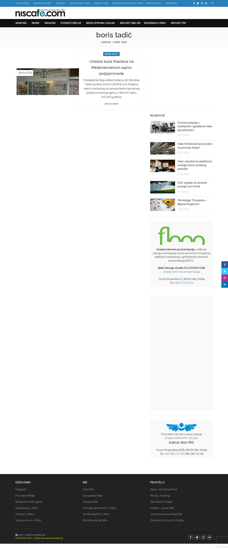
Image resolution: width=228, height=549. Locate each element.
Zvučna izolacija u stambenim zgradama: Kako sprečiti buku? (194, 131)
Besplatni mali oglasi (28, 507)
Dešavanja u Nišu (26, 513)
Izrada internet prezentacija (181, 277)
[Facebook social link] (194, 3)
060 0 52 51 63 (184, 288)
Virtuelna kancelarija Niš (166, 519)
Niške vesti (111, 59)
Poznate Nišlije (25, 501)
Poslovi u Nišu (24, 519)
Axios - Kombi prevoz (163, 494)
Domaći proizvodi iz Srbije (167, 525)
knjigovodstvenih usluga (181, 443)
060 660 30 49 (174, 459)
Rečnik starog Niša (95, 525)
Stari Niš (88, 494)
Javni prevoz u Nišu (28, 525)
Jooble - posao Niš (162, 513)
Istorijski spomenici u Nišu (99, 513)
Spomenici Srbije (161, 507)
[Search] (212, 3)
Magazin (20, 494)
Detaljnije (111, 109)
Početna (106, 47)
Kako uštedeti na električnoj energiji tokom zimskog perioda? (194, 170)
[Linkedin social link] (206, 3)
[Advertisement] (152, 14)
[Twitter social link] (198, 3)
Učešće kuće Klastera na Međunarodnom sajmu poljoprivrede (111, 72)
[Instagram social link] (202, 3)
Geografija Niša (92, 501)
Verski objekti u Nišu (96, 519)
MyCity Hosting (160, 501)
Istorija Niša (90, 507)
